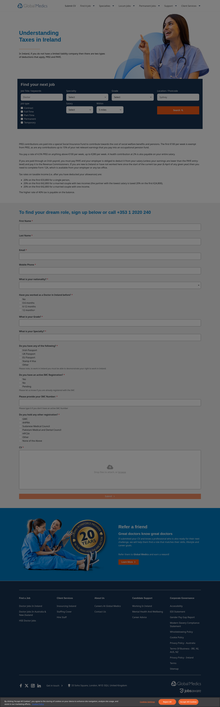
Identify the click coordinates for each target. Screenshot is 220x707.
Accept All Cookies (188, 702)
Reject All (167, 702)
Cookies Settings (147, 702)
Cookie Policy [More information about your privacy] (38, 704)
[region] (110, 702)
